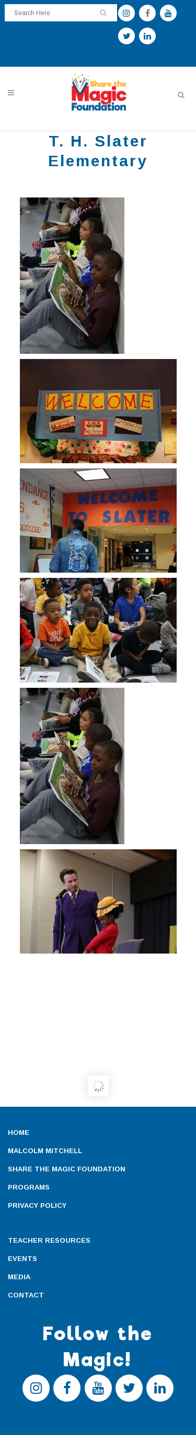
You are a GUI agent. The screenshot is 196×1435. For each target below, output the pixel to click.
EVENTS (22, 1259)
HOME (18, 1132)
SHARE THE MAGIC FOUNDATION (66, 1169)
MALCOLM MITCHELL (45, 1151)
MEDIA (19, 1277)
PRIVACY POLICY (37, 1205)
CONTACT (26, 1295)
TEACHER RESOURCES (49, 1240)
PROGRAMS (29, 1187)
